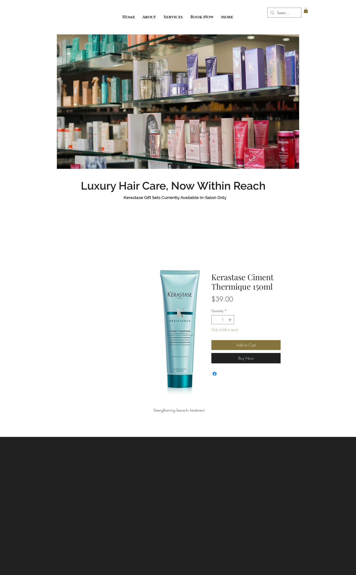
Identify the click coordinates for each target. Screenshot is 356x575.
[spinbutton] (222, 319)
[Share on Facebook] (215, 374)
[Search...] (284, 12)
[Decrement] (215, 319)
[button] (306, 10)
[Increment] (230, 319)
